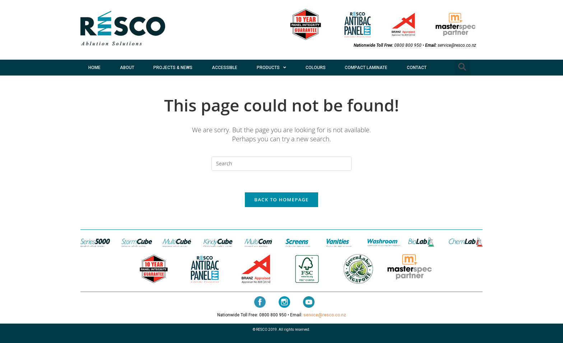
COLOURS (316, 67)
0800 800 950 (408, 45)
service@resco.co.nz (457, 45)
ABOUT (127, 67)
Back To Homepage (281, 199)
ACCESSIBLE (224, 67)
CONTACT (417, 67)
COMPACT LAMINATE (366, 67)
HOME (94, 67)
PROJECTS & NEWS (172, 67)
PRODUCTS (271, 67)
